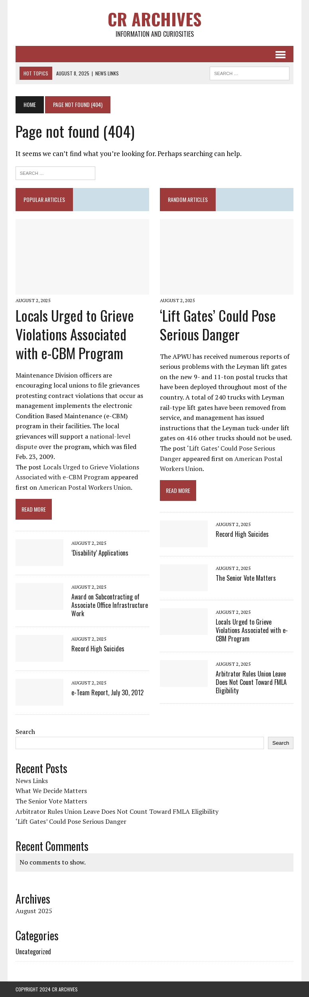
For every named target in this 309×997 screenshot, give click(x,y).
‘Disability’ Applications (99, 553)
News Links (32, 780)
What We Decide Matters (51, 790)
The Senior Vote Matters (246, 578)
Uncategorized (33, 951)
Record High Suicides (97, 648)
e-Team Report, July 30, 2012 (107, 692)
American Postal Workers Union (85, 487)
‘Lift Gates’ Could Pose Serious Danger (218, 324)
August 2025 (34, 910)
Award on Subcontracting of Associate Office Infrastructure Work (109, 605)
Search (25, 731)
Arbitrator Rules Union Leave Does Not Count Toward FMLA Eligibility (251, 682)
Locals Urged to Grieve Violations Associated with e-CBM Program (75, 334)
